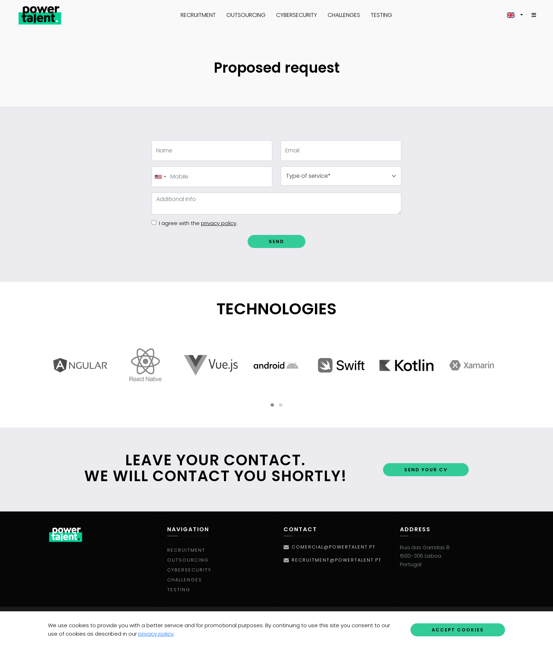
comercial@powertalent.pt (334, 547)
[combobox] (160, 177)
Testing (381, 15)
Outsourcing (246, 15)
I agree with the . (198, 223)
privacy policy (156, 633)
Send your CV (426, 469)
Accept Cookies (458, 629)
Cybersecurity (296, 15)
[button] (515, 15)
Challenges (344, 15)
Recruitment (198, 15)
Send (276, 241)
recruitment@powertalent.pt (337, 560)
